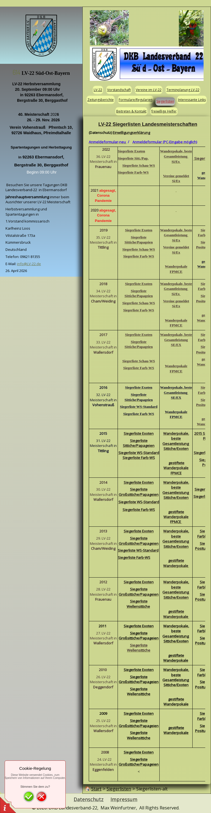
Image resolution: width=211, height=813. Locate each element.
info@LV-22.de (29, 263)
